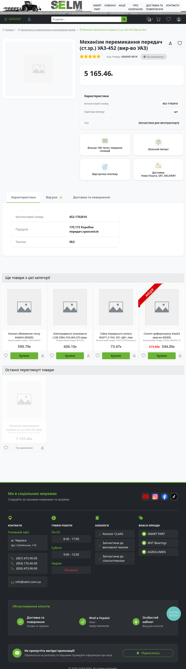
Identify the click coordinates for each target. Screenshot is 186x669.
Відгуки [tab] (54, 197)
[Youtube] (146, 497)
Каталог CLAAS (110, 534)
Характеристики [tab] (23, 197)
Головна (9, 29)
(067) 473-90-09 (24, 558)
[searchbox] (86, 19)
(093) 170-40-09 (24, 563)
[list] (150, 19)
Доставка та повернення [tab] (91, 197)
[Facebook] (165, 497)
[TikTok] (174, 497)
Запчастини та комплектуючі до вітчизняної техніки (48, 29)
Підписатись (148, 653)
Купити (24, 356)
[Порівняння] (29, 19)
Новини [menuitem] (110, 5)
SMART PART (153, 534)
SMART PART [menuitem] (97, 7)
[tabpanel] (93, 229)
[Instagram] (155, 497)
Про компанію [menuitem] (135, 7)
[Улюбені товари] (5, 356)
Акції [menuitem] (122, 5)
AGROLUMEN (154, 552)
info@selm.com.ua (26, 582)
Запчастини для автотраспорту (158, 122)
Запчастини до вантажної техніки (113, 545)
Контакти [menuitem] (172, 5)
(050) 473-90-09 (24, 568)
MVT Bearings (154, 543)
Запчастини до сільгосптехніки (111, 558)
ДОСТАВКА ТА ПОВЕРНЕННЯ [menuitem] (154, 7)
